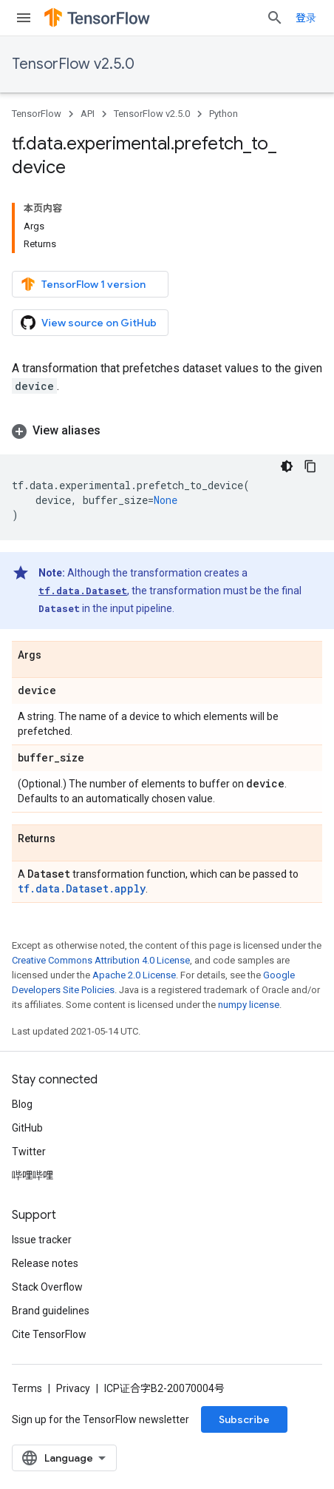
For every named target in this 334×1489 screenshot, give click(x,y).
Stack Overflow (47, 1287)
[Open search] (275, 18)
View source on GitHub (89, 322)
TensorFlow (36, 113)
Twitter (29, 1151)
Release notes (45, 1263)
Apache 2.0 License (134, 975)
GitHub (27, 1128)
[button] (167, 431)
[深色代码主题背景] (287, 466)
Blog (22, 1104)
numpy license (248, 1004)
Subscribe (244, 1419)
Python (223, 113)
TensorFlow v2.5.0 (73, 64)
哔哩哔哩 (32, 1175)
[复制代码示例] (310, 466)
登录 (306, 18)
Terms (27, 1388)
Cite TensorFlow (49, 1334)
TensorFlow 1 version (83, 284)
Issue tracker (42, 1240)
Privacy (73, 1388)
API (88, 113)
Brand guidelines (50, 1311)
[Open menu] (23, 18)
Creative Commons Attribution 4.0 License (101, 960)
